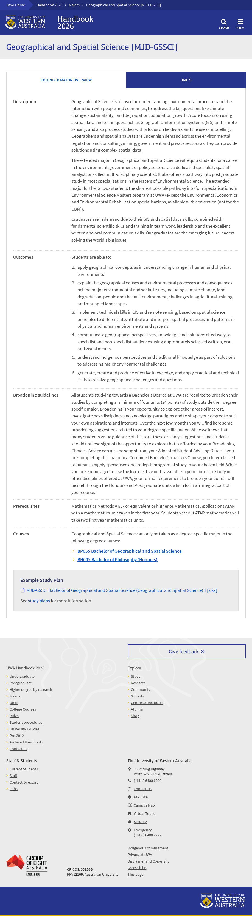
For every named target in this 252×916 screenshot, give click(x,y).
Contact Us (143, 788)
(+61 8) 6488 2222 (147, 834)
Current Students (24, 769)
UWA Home (16, 4)
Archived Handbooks (27, 742)
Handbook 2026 (49, 4)
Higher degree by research (31, 689)
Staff (13, 775)
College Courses (23, 709)
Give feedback (183, 651)
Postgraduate (21, 682)
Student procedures (26, 722)
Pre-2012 (17, 735)
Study (136, 676)
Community (140, 689)
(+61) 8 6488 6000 (147, 780)
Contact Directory (24, 782)
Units (14, 702)
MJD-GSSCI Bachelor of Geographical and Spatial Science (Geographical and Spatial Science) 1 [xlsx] (121, 590)
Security (140, 821)
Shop (135, 715)
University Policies (24, 728)
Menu (240, 23)
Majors (74, 4)
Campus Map (144, 805)
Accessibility (137, 867)
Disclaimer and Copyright (148, 861)
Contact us (18, 748)
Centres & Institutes (147, 702)
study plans (39, 601)
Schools (137, 696)
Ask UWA (141, 797)
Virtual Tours (144, 813)
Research (138, 682)
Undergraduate (22, 676)
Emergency (143, 829)
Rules (14, 715)
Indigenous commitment (148, 848)
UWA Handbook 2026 (25, 667)
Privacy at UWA (140, 854)
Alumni (137, 709)
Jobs (14, 788)
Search (223, 23)
